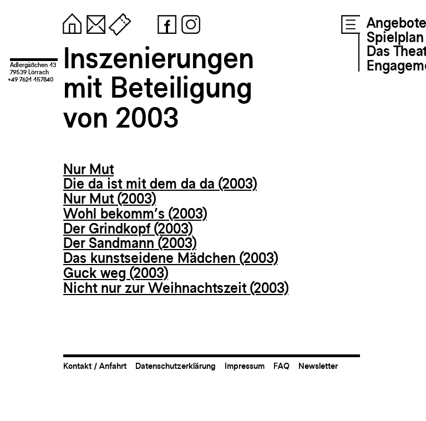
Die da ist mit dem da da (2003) (160, 183)
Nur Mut (88, 169)
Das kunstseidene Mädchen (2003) (170, 258)
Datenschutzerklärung (175, 366)
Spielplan (395, 37)
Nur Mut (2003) (109, 198)
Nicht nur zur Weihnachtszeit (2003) (175, 288)
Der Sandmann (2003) (129, 243)
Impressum (245, 366)
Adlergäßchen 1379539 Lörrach (33, 68)
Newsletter (318, 366)
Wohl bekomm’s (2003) (135, 213)
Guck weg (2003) (115, 273)
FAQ (281, 366)
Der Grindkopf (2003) (127, 228)
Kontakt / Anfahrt (94, 366)
